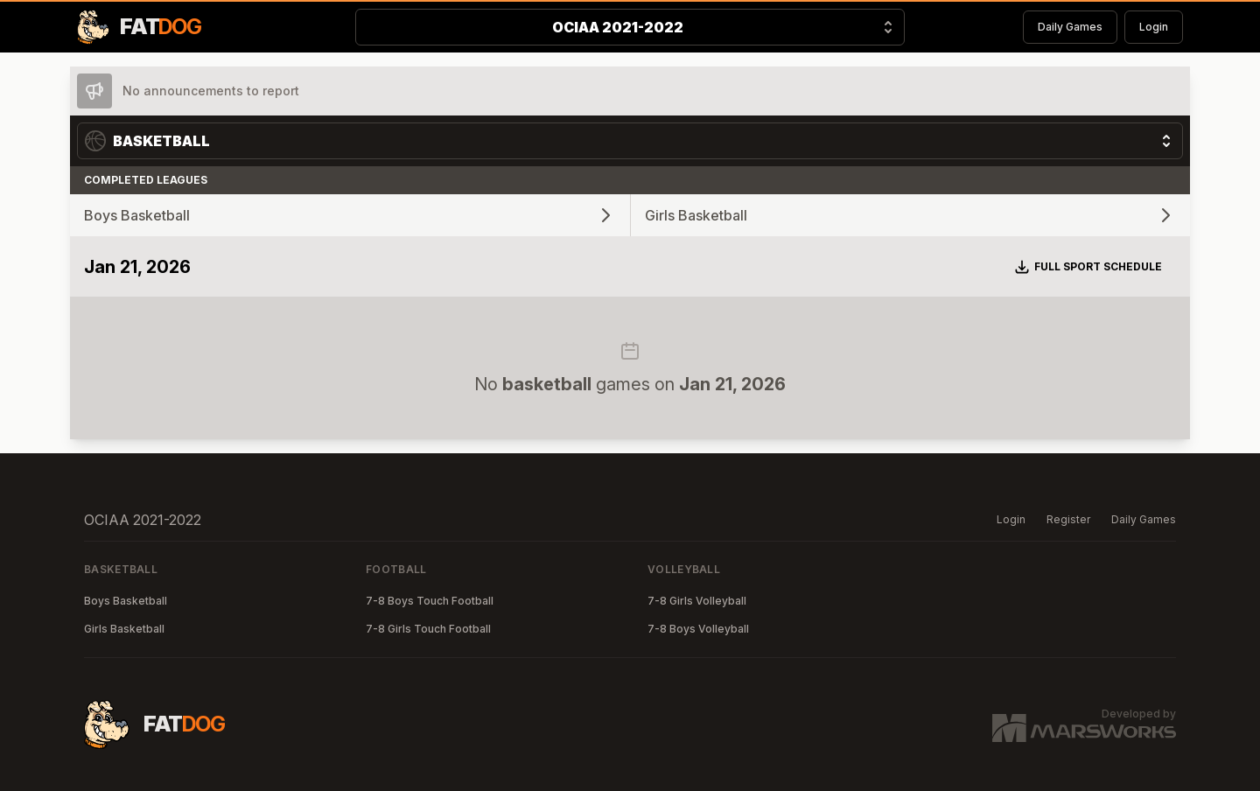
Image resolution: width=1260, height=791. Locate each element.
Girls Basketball (124, 628)
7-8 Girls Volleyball (697, 600)
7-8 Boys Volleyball (698, 628)
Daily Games (1070, 26)
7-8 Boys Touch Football (430, 600)
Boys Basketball (125, 600)
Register (1068, 519)
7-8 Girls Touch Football (428, 628)
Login (1153, 26)
